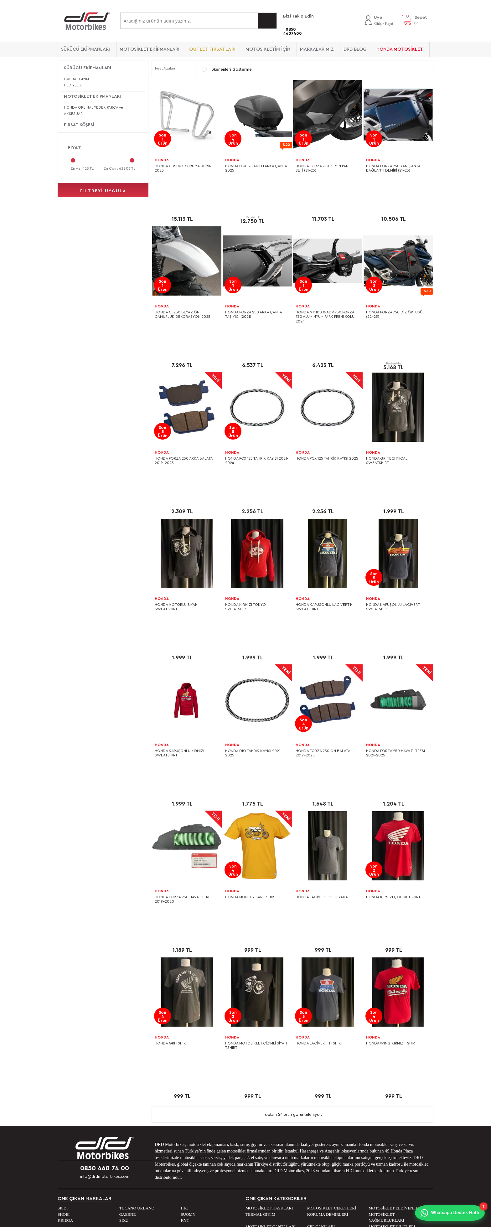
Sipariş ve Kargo (171, 1098)
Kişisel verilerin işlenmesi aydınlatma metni (197, 1070)
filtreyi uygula (103, 191)
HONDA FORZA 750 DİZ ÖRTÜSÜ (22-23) (394, 285)
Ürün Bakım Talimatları (177, 1145)
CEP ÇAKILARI (321, 1025)
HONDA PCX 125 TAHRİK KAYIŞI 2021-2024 (256, 403)
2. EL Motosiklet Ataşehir (86, 1108)
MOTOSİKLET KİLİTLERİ (392, 1025)
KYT (185, 1018)
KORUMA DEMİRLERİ (327, 1012)
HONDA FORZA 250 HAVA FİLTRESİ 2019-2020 (184, 755)
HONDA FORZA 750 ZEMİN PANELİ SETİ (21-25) (325, 168)
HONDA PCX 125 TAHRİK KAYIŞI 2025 (327, 401)
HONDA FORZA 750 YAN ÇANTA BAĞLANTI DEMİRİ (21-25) (393, 168)
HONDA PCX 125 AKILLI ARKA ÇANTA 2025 (256, 168)
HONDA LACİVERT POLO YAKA (322, 753)
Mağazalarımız (75, 1070)
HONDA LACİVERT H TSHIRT (319, 870)
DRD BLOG (355, 49)
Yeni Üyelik (259, 1098)
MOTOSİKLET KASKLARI (269, 1006)
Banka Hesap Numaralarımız (88, 1089)
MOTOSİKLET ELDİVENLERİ (395, 1006)
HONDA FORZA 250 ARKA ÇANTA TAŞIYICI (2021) (253, 285)
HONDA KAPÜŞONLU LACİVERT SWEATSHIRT (393, 520)
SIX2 (123, 1018)
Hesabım (257, 1080)
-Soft (214, 1219)
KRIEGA (65, 1018)
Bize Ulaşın (71, 1080)
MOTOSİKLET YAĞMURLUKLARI (386, 1015)
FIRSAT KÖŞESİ (79, 125)
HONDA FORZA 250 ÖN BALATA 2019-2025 (323, 638)
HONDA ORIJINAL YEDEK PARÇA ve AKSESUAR (93, 111)
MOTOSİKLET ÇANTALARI (271, 1025)
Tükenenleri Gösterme (227, 69)
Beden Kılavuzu (170, 1136)
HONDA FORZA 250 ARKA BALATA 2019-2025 (184, 403)
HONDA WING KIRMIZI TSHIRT (391, 870)
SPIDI (63, 1006)
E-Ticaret (228, 1219)
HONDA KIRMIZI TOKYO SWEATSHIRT (245, 520)
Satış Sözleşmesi (171, 1089)
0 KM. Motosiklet (77, 1098)
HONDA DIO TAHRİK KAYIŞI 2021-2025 (253, 638)
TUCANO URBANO (136, 1006)
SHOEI (64, 1012)
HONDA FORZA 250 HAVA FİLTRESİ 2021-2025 (395, 638)
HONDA (162, 160)
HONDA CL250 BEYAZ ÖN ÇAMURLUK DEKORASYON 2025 (182, 285)
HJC (184, 1006)
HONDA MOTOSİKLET (399, 49)
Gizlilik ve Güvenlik (173, 1117)
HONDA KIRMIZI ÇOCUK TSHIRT (393, 753)
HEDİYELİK (73, 85)
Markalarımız (317, 49)
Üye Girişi (258, 1070)
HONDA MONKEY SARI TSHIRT (250, 753)
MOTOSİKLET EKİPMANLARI (149, 49)
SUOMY (188, 1012)
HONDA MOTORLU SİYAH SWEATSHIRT (176, 520)
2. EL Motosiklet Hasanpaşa (88, 1117)
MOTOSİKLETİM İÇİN (268, 49)
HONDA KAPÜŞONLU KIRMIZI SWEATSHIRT (179, 638)
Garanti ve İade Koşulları (179, 1127)
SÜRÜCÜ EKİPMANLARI (85, 49)
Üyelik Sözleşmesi (172, 1080)
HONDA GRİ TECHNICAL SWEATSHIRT (386, 403)
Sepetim (257, 1089)
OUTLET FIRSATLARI (212, 49)
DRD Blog (352, 1070)
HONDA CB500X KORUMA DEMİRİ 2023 (183, 168)
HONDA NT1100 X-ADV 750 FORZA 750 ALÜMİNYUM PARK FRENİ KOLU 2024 (325, 287)
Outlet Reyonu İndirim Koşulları (186, 1108)
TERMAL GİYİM (260, 1012)
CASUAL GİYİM (76, 79)
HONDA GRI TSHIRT (171, 870)
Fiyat (74, 147)
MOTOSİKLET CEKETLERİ (331, 1006)
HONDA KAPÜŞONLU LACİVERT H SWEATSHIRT (324, 520)
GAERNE (127, 1012)
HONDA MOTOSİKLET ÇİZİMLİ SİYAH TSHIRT (256, 873)
